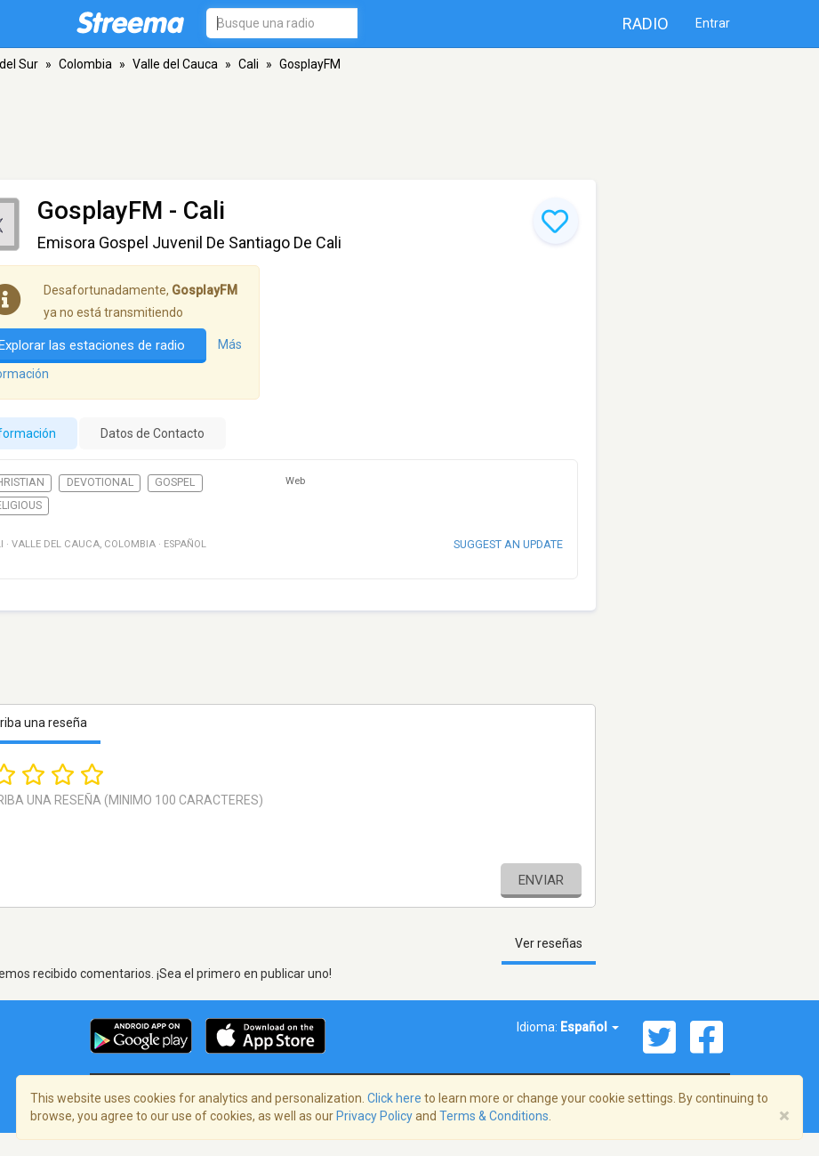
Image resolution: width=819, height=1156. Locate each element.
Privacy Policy (374, 1116)
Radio (645, 23)
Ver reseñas (548, 943)
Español (589, 1027)
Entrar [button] (712, 23)
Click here (394, 1098)
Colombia (85, 64)
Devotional (100, 482)
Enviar (541, 880)
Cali (248, 64)
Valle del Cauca (175, 64)
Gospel (175, 482)
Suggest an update (508, 544)
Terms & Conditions (494, 1116)
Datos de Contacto (152, 433)
